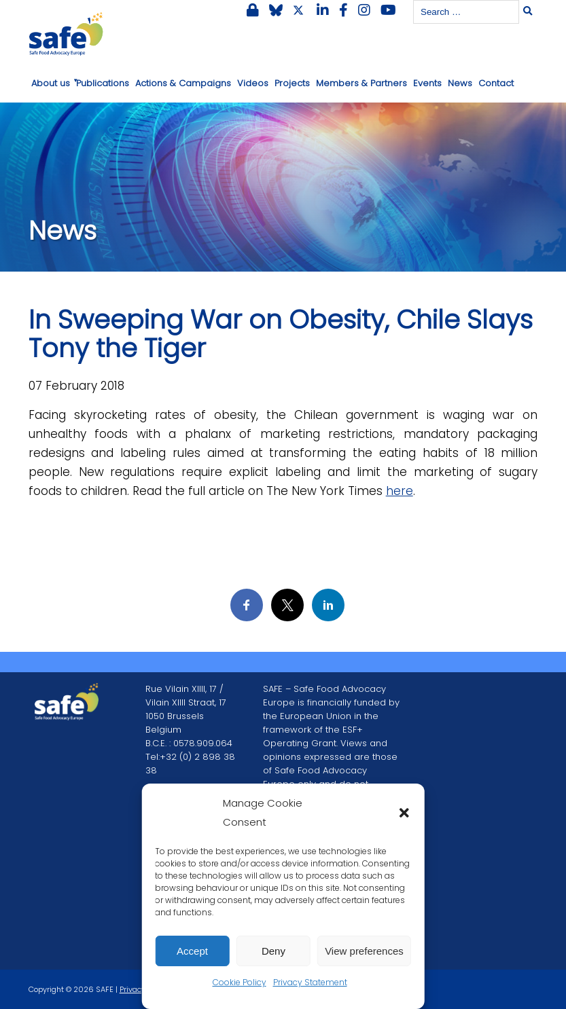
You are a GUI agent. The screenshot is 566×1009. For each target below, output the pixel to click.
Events (427, 83)
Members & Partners (361, 83)
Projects (292, 83)
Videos (252, 83)
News (460, 83)
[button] (404, 813)
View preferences (364, 951)
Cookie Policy (239, 982)
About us (50, 83)
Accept (192, 951)
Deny (273, 951)
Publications (102, 83)
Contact (496, 83)
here (399, 491)
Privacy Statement (310, 982)
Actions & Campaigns (183, 83)
